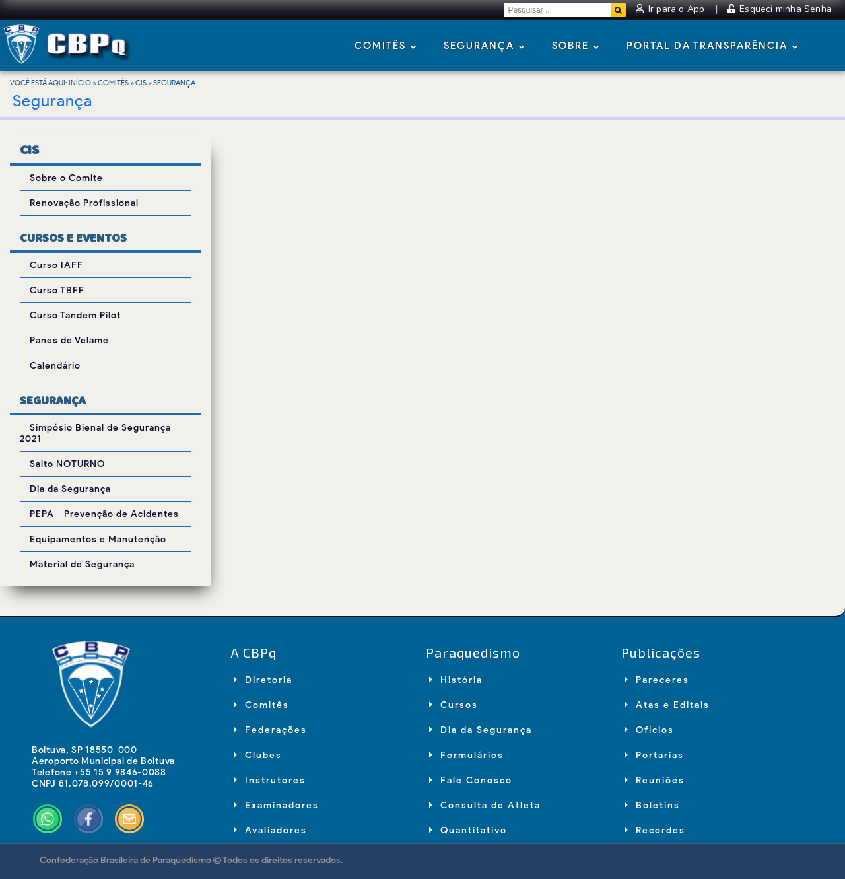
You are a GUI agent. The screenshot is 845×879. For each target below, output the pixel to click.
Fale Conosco (470, 780)
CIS (141, 82)
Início (80, 82)
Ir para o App (671, 9)
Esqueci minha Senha (779, 9)
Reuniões (655, 780)
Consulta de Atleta (485, 805)
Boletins (652, 805)
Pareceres (657, 680)
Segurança (484, 46)
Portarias (654, 755)
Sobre (576, 46)
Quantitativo (468, 830)
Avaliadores (270, 830)
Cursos (453, 705)
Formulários (466, 755)
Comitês (386, 46)
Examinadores (276, 805)
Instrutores (270, 780)
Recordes (655, 830)
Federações (270, 730)
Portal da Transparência (712, 46)
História (456, 680)
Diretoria (263, 680)
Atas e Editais (667, 705)
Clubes (258, 755)
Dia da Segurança (480, 730)
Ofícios (649, 730)
